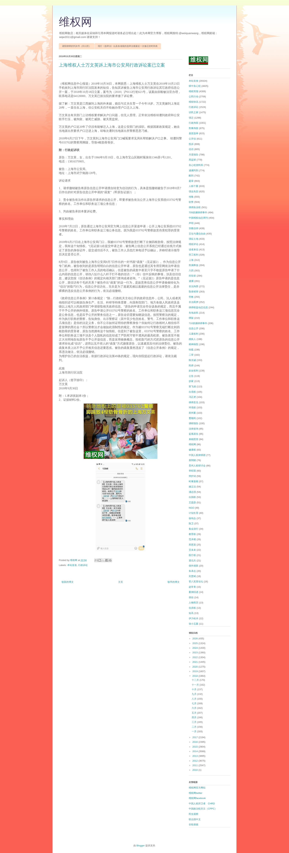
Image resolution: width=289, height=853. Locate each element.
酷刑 (191, 175)
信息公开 (193, 328)
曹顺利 (192, 418)
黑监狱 (192, 159)
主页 (120, 582)
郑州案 (192, 412)
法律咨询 (193, 428)
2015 (195, 746)
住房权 (192, 608)
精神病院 (193, 344)
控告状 (192, 275)
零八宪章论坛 (196, 581)
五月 (194, 712)
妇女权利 (193, 370)
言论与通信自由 (197, 233)
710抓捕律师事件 (198, 323)
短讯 (191, 613)
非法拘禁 (193, 286)
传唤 (191, 196)
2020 (195, 666)
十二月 (196, 680)
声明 (191, 223)
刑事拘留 (193, 128)
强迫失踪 (193, 191)
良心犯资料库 (196, 165)
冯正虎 (192, 397)
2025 (195, 643)
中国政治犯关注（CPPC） (203, 808)
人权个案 (193, 186)
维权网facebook (197, 798)
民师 (191, 365)
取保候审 (193, 291)
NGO (191, 507)
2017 (195, 737)
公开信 (192, 138)
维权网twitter (195, 793)
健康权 (192, 449)
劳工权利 (193, 254)
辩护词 (192, 476)
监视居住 (193, 433)
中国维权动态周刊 (198, 217)
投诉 (191, 144)
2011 (195, 765)
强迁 (191, 117)
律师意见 (193, 402)
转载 (191, 349)
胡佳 (191, 597)
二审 (191, 354)
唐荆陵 (192, 460)
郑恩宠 (192, 544)
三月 (194, 722)
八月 (194, 698)
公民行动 (193, 96)
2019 (195, 671)
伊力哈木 (193, 618)
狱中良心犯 (195, 86)
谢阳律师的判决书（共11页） (76, 46)
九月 (194, 694)
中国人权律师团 (197, 455)
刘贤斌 (192, 576)
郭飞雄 (192, 386)
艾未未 (192, 549)
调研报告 (193, 423)
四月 (194, 717)
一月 (194, 731)
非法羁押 (193, 302)
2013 (195, 756)
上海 (191, 260)
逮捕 (191, 281)
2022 (195, 657)
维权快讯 (193, 101)
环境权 (192, 407)
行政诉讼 (83, 565)
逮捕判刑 (193, 170)
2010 (195, 770)
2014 (195, 751)
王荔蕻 (192, 502)
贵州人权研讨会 (197, 465)
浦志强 (192, 492)
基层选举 (193, 133)
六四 (191, 270)
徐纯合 (192, 518)
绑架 (191, 318)
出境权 (192, 391)
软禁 (191, 202)
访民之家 (193, 112)
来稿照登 (193, 439)
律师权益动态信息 (198, 307)
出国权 (192, 497)
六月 (194, 708)
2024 (195, 648)
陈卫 (191, 523)
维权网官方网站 (197, 787)
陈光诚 (192, 360)
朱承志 (192, 571)
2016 (195, 742)
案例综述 (193, 592)
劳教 (191, 297)
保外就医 (193, 565)
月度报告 (193, 154)
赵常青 (192, 587)
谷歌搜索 (193, 824)
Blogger (140, 845)
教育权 (192, 534)
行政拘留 (193, 122)
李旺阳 (192, 470)
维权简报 (193, 91)
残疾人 (192, 339)
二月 (194, 726)
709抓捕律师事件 (198, 212)
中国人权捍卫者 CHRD (202, 803)
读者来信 (193, 249)
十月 (194, 689)
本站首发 (72, 565)
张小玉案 (193, 623)
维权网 (75, 22)
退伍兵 (192, 560)
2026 (195, 638)
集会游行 (193, 528)
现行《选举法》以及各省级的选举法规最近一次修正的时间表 (128, 46)
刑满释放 (193, 265)
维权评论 (193, 244)
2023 (195, 652)
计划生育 (193, 513)
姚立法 (192, 486)
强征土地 (193, 238)
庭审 (191, 181)
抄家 (191, 381)
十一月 (196, 684)
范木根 (192, 539)
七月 (194, 703)
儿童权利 (193, 333)
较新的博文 (68, 582)
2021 (195, 662)
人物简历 (193, 602)
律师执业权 (195, 207)
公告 (191, 376)
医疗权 (192, 555)
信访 (191, 149)
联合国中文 (195, 819)
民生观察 (193, 814)
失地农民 (193, 312)
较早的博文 (174, 582)
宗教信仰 (193, 228)
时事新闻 (193, 481)
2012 (195, 760)
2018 (195, 676)
